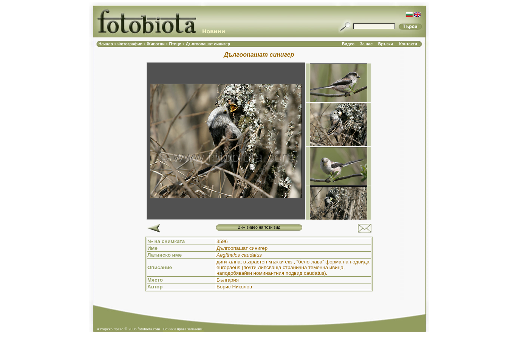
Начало (106, 44)
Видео (348, 44)
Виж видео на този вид (259, 227)
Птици (176, 44)
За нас (366, 44)
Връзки (385, 44)
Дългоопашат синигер (208, 44)
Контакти (408, 44)
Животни (156, 44)
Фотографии (131, 44)
